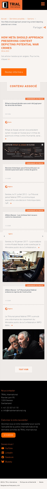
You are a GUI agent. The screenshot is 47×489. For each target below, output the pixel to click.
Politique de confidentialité (28, 482)
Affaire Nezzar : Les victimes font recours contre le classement (21, 216)
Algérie (10, 186)
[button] (4, 236)
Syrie (9, 122)
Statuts (41, 482)
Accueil (4, 19)
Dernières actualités (17, 19)
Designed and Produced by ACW (10, 485)
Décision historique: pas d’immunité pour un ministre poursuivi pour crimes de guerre (22, 169)
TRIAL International (11, 482)
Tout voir (23, 369)
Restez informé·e (14, 72)
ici (9, 59)
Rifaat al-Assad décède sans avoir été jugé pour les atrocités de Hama (23, 104)
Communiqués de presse (35, 99)
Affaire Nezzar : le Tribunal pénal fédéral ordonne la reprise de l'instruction (20, 291)
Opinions (30, 19)
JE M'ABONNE (8, 435)
